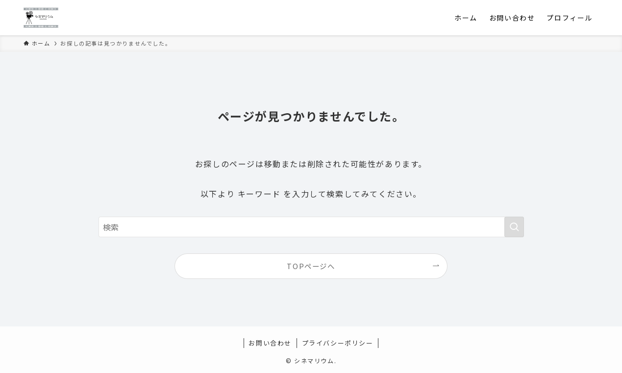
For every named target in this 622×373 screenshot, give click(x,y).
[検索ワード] (311, 227)
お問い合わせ (270, 343)
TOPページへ (311, 266)
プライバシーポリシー (337, 343)
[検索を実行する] (514, 227)
